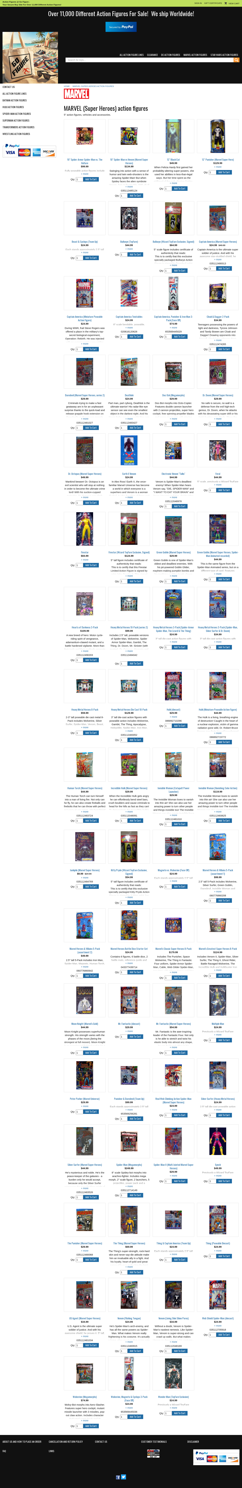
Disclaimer (193, 1441)
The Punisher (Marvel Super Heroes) (84, 1243)
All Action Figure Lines (132, 55)
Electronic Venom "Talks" (173, 473)
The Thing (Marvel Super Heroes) (129, 1243)
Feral (217, 473)
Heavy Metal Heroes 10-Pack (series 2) (129, 627)
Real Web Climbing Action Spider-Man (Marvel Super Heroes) (173, 1100)
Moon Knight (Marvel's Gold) (84, 1023)
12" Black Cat (173, 159)
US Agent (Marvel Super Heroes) (84, 1318)
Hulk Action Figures (13, 107)
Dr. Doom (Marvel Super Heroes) (218, 395)
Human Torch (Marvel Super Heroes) (84, 788)
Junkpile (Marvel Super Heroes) (84, 870)
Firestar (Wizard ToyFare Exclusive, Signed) (129, 552)
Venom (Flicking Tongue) (129, 1318)
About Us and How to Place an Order (22, 1441)
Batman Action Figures (15, 100)
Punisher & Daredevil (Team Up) (129, 1098)
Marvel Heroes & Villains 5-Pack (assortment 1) (218, 872)
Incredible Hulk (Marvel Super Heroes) (129, 788)
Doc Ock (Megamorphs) (173, 395)
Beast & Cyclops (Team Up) (85, 241)
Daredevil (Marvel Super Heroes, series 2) (85, 395)
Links (51, 1451)
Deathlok (129, 395)
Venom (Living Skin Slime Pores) (173, 1318)
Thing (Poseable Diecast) (218, 1243)
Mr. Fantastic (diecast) (129, 1023)
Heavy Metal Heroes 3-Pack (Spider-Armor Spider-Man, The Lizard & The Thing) (173, 629)
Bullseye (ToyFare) (129, 241)
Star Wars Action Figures (224, 55)
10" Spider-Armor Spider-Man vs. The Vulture (84, 161)
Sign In (198, 3)
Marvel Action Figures (195, 55)
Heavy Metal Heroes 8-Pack (84, 709)
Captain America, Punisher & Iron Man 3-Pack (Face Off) (173, 318)
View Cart (234, 3)
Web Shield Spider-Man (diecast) (218, 1318)
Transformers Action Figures (18, 127)
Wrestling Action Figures (16, 134)
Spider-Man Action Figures (17, 113)
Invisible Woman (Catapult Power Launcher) (173, 789)
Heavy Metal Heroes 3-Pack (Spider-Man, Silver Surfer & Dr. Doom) (218, 629)
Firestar (85, 552)
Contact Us (9, 87)
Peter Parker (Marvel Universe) (84, 1098)
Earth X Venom (129, 473)
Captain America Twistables (129, 316)
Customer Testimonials (154, 1441)
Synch (218, 1164)
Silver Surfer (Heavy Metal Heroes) (218, 1098)
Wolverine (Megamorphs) (85, 1397)
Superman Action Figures (16, 120)
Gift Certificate (213, 3)
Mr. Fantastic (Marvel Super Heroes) (173, 1023)
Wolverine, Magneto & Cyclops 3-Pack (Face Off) (129, 1398)
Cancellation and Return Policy (66, 1441)
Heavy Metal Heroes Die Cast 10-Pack (129, 709)
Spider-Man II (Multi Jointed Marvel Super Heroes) (173, 1166)
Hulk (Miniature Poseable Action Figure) (218, 709)
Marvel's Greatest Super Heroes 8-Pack (218, 948)
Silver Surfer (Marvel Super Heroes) (85, 1164)
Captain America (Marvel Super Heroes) (218, 241)
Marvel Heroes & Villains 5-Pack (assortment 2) (85, 950)
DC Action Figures (170, 55)
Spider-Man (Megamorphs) (129, 1164)
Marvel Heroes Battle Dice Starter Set (129, 948)
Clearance (152, 55)
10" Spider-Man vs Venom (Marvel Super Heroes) (129, 161)
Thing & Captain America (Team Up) (173, 1243)
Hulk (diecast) (173, 709)
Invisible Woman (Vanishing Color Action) (217, 788)
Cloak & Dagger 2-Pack (218, 316)
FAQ (4, 1451)
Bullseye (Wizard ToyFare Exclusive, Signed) (173, 241)
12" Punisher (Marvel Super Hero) (218, 159)
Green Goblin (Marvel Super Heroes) (173, 552)
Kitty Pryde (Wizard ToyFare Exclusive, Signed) (129, 872)
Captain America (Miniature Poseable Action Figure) (85, 318)
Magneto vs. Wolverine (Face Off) (173, 870)
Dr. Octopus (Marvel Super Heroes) (84, 473)
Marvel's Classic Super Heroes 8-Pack (173, 948)
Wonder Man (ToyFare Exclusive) (173, 1397)
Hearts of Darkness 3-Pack (85, 627)
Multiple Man (218, 1023)
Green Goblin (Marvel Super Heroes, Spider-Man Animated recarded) (218, 554)
